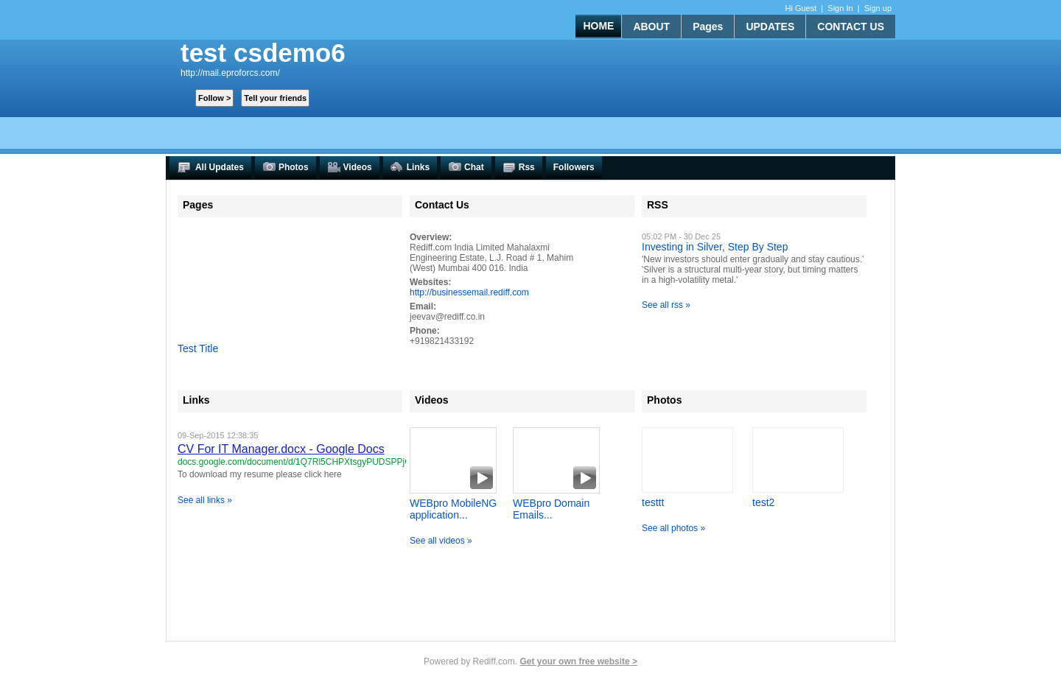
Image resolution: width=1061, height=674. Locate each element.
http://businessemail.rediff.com (469, 292)
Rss (519, 167)
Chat (466, 167)
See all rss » (666, 305)
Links (410, 167)
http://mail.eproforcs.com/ (230, 73)
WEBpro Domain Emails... (551, 509)
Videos (349, 167)
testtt (653, 502)
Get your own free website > (578, 661)
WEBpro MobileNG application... (453, 509)
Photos (285, 167)
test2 (763, 502)
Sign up (878, 8)
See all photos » (673, 528)
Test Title (198, 348)
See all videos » (441, 541)
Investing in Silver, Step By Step (715, 247)
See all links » (205, 500)
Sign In (839, 8)
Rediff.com (494, 661)
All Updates (210, 167)
